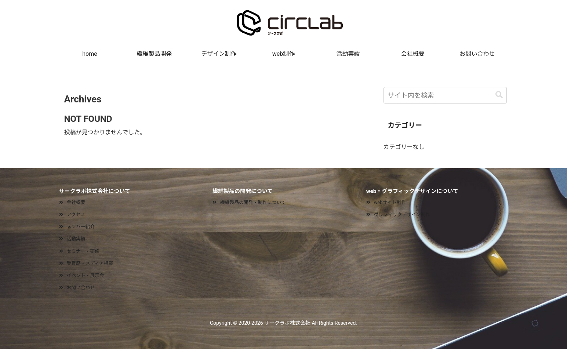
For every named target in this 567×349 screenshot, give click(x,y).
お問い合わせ (81, 287)
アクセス (76, 214)
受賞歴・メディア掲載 (90, 263)
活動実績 (76, 238)
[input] (445, 95)
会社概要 (76, 202)
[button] (499, 95)
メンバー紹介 (81, 226)
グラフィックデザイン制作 (402, 214)
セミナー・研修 (83, 251)
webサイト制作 (390, 202)
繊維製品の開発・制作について (253, 202)
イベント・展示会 (85, 275)
